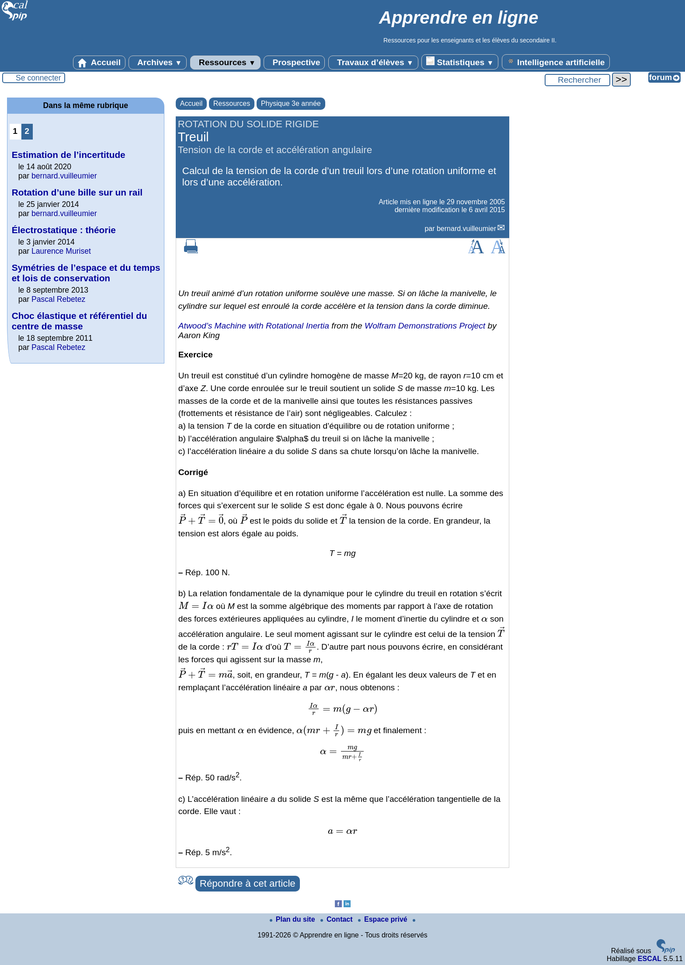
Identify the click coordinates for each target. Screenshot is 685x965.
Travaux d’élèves (373, 62)
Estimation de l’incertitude (68, 155)
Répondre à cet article (248, 883)
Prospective (294, 62)
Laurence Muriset (61, 251)
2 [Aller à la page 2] (26, 131)
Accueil (99, 62)
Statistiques (460, 61)
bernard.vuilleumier (466, 228)
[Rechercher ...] (577, 80)
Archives (157, 62)
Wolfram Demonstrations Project (425, 325)
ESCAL (649, 958)
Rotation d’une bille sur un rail (77, 192)
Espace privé (383, 919)
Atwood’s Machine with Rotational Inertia (253, 325)
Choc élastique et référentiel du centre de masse (79, 321)
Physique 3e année (291, 103)
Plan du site (293, 919)
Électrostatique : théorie (64, 230)
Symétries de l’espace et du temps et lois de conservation (86, 272)
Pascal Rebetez (58, 299)
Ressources (225, 62)
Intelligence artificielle (556, 61)
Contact (337, 919)
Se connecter (38, 77)
